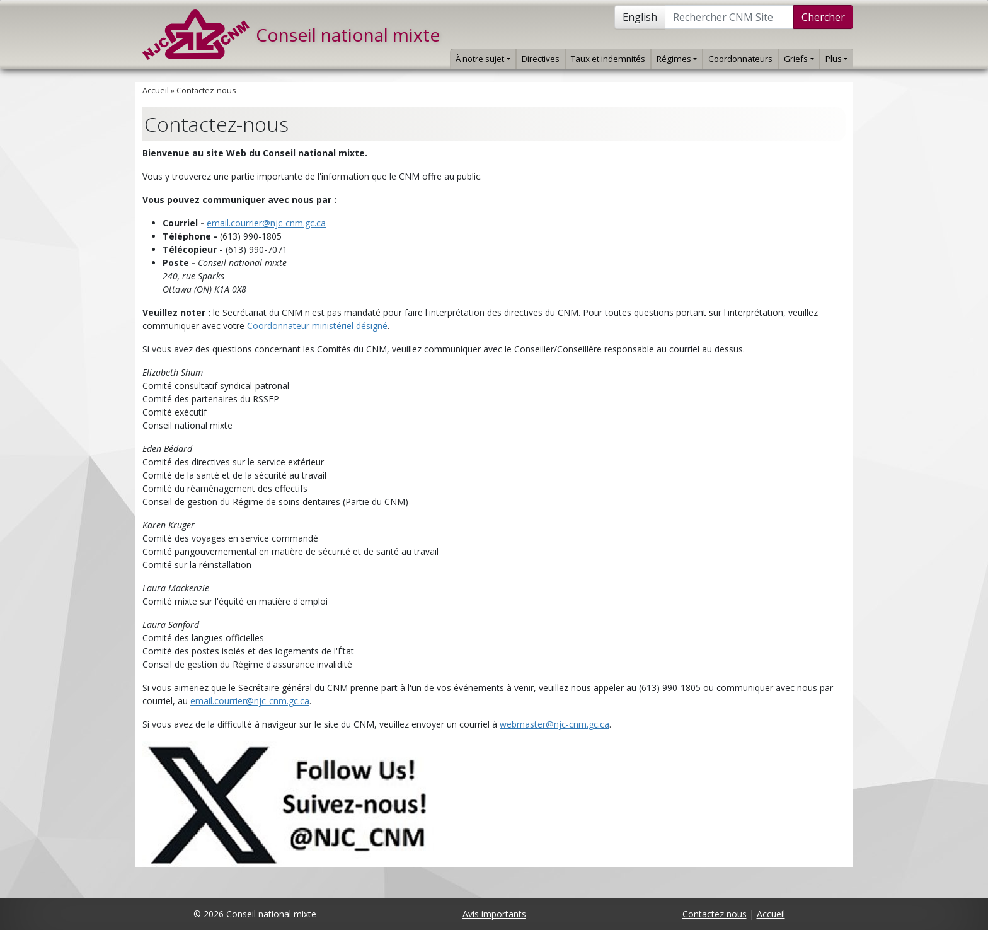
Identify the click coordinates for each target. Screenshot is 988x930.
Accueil (155, 90)
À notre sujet (483, 58)
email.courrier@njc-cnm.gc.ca (266, 223)
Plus (836, 58)
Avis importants (494, 914)
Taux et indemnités (608, 58)
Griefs (798, 58)
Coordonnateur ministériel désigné (317, 326)
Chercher (823, 17)
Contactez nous (714, 914)
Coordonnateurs (740, 58)
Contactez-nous (206, 90)
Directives (541, 58)
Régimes (677, 58)
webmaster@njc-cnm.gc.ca (554, 724)
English (640, 17)
